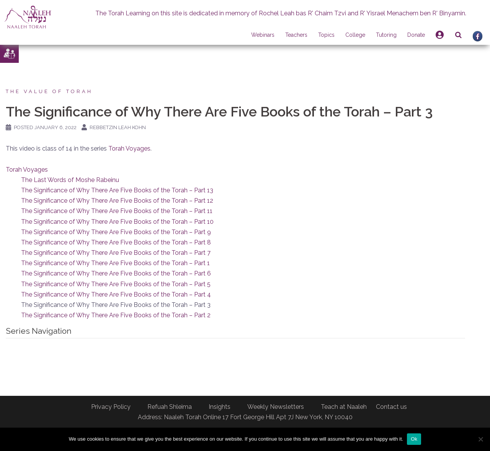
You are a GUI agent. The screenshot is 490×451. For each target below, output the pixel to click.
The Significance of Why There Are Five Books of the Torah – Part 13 (117, 190)
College (355, 35)
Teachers (296, 35)
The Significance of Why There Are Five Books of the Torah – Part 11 (116, 211)
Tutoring (386, 35)
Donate (416, 35)
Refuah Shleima (169, 406)
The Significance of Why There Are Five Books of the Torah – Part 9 (116, 232)
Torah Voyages (129, 148)
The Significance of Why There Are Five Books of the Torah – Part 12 (117, 200)
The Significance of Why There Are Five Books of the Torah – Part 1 (115, 263)
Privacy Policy (111, 406)
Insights (219, 406)
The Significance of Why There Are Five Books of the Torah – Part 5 (116, 284)
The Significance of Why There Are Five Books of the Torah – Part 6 (116, 273)
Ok (414, 439)
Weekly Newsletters (275, 406)
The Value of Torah (49, 91)
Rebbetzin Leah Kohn (118, 127)
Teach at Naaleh (344, 406)
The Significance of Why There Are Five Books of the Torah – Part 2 (116, 315)
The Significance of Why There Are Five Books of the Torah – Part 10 (117, 221)
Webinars (262, 35)
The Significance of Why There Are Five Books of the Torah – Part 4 (116, 294)
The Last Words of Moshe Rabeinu (70, 180)
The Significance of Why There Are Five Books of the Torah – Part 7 (116, 252)
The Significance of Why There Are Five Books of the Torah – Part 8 (116, 242)
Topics (326, 35)
